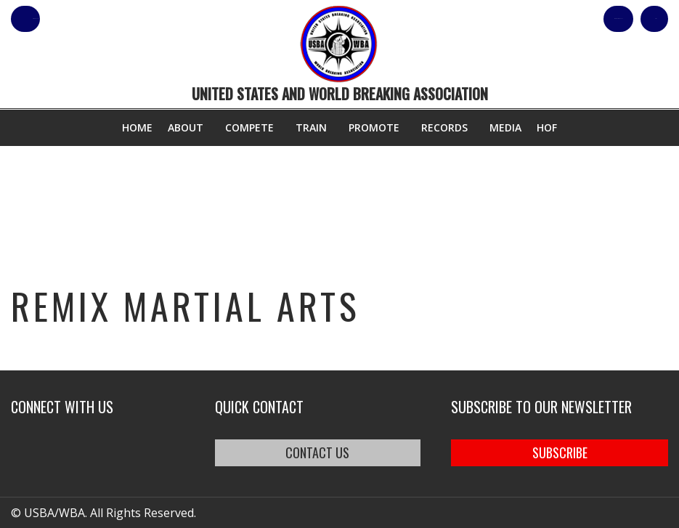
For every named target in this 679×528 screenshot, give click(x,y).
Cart (641, 18)
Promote (374, 127)
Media (505, 127)
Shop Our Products (513, 18)
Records (444, 127)
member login (81, 18)
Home (137, 127)
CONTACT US (317, 452)
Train (311, 127)
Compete (249, 127)
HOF (547, 127)
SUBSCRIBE (559, 452)
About (185, 127)
